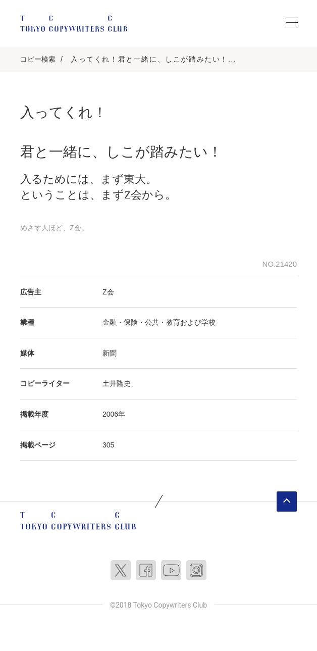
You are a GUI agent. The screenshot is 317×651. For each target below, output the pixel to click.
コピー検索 (38, 59)
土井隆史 (116, 383)
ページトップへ (287, 501)
